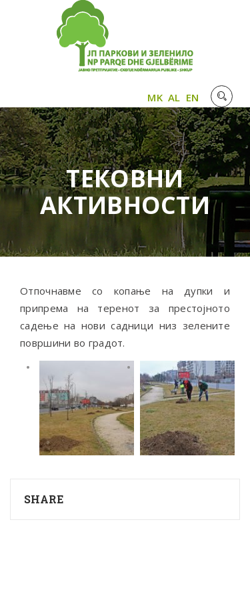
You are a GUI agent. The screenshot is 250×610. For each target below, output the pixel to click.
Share (44, 499)
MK (155, 97)
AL (174, 97)
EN (192, 97)
